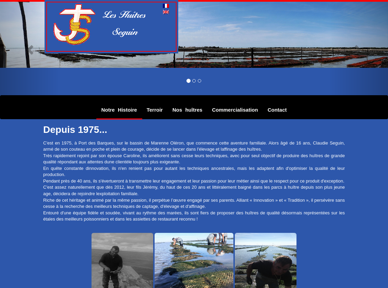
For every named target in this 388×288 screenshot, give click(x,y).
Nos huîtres (187, 110)
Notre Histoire (119, 110)
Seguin (121, 31)
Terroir (155, 110)
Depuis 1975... (75, 129)
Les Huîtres (125, 14)
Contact (277, 110)
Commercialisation (235, 110)
